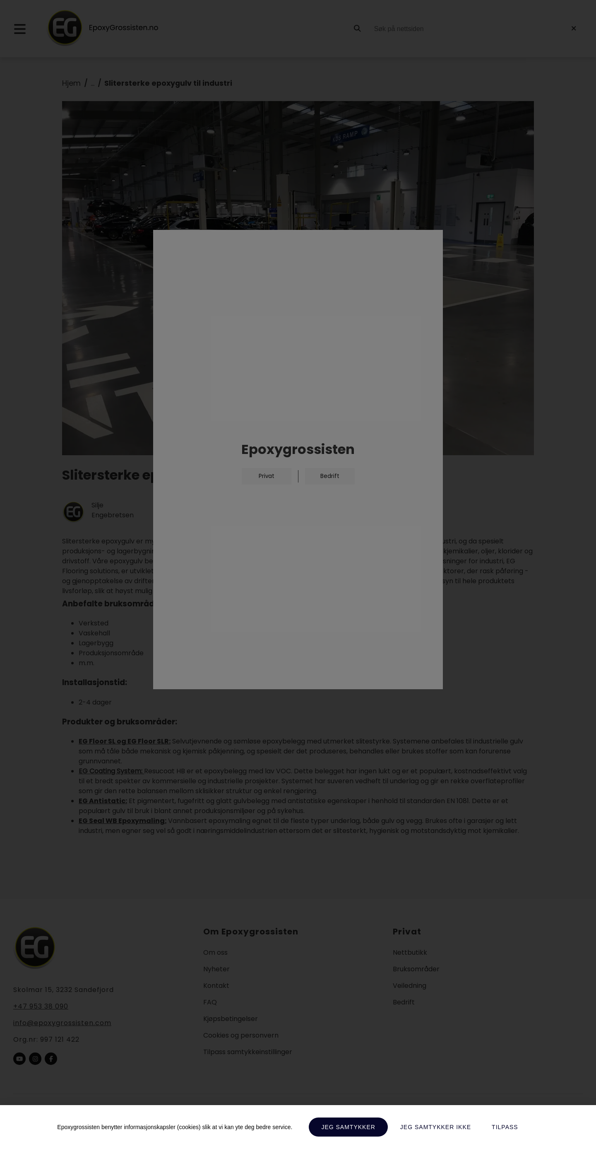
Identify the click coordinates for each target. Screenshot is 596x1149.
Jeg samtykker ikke (435, 1127)
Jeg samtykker (348, 1127)
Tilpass (505, 1127)
